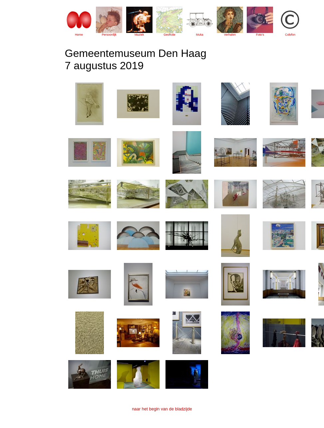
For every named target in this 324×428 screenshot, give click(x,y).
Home (79, 34)
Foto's (260, 34)
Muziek (139, 34)
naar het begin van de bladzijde (162, 408)
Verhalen (230, 34)
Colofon (290, 34)
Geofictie (169, 34)
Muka (199, 34)
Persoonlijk (109, 34)
